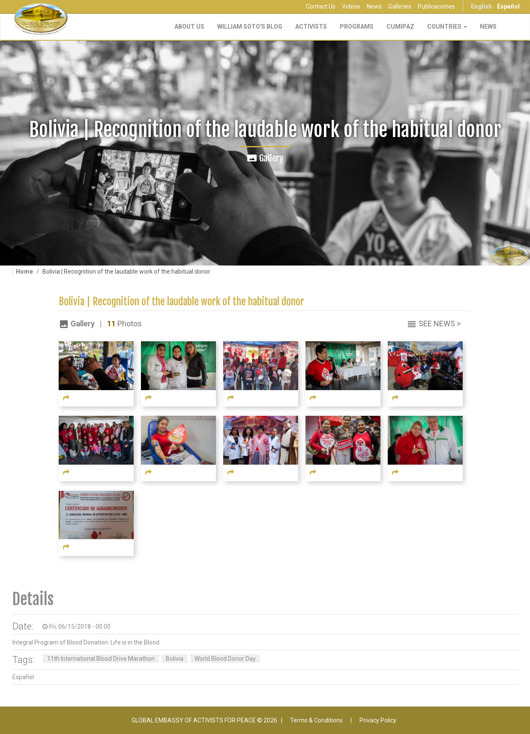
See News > (440, 323)
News (374, 6)
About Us (189, 26)
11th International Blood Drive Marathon (101, 658)
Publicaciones (436, 6)
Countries (447, 26)
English (481, 6)
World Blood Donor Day (225, 658)
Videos (351, 6)
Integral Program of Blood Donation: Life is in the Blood (85, 642)
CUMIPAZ (400, 26)
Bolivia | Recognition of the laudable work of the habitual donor (181, 301)
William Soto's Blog (249, 26)
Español (508, 6)
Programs (357, 26)
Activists (311, 26)
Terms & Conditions (316, 720)
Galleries (399, 6)
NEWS (488, 26)
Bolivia (174, 658)
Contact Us (320, 6)
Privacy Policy (377, 720)
